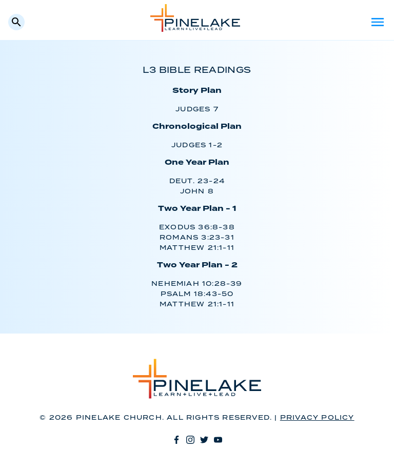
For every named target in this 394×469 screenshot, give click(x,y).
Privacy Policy (317, 418)
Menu (377, 22)
